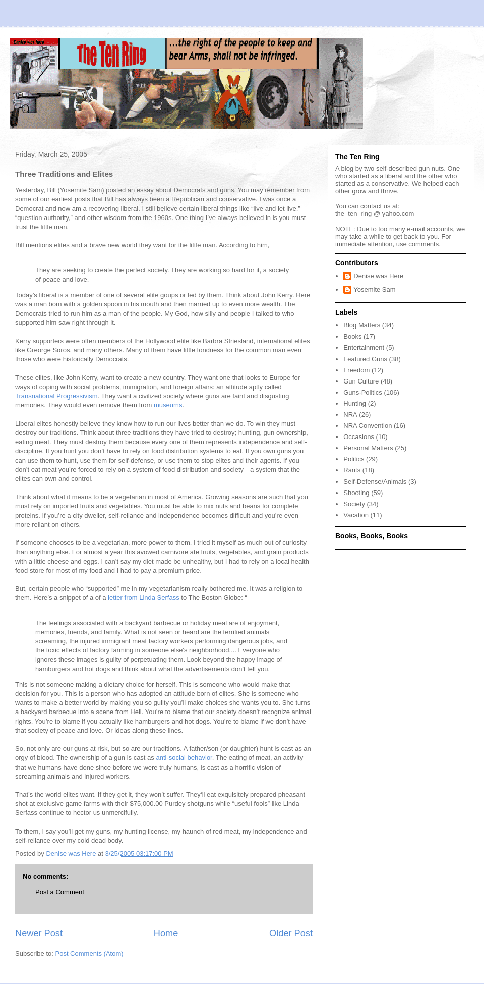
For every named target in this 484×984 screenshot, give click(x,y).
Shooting (356, 493)
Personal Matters (368, 448)
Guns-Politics (362, 392)
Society (354, 504)
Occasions (358, 437)
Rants (351, 470)
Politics (353, 459)
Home (166, 933)
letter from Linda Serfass (143, 598)
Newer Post (39, 933)
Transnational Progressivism (56, 396)
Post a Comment (59, 892)
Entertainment (363, 347)
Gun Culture (361, 381)
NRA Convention (367, 425)
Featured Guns (365, 359)
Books (352, 336)
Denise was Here (378, 276)
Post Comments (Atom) (89, 953)
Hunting (354, 403)
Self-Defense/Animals (374, 481)
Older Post (291, 933)
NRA (350, 414)
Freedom (356, 370)
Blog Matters (361, 325)
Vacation (356, 515)
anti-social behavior (184, 757)
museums (168, 405)
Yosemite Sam (374, 289)
